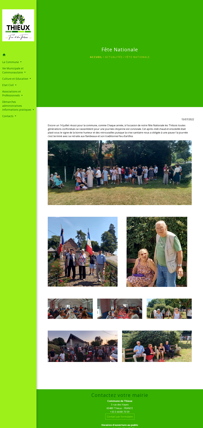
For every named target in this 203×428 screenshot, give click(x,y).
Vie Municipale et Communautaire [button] (13, 70)
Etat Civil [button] (8, 85)
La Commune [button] (11, 62)
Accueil (96, 57)
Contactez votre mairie (119, 395)
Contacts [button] (8, 116)
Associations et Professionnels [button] (11, 93)
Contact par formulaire (120, 416)
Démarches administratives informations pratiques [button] (17, 106)
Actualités (114, 57)
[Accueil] (18, 26)
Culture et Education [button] (15, 78)
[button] (18, 55)
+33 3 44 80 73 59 (119, 411)
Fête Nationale (138, 57)
